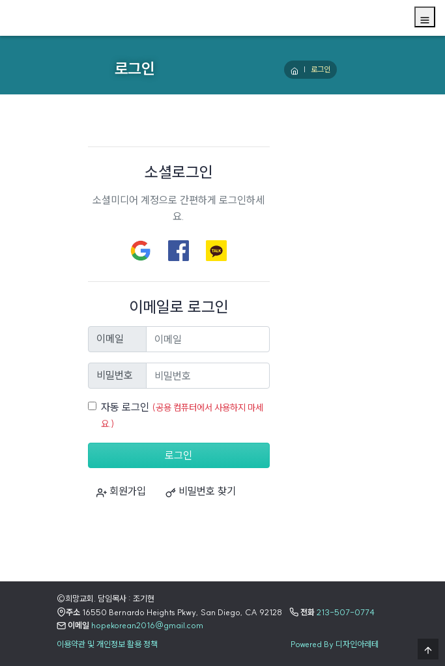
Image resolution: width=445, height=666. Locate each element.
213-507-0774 (346, 612)
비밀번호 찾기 (200, 490)
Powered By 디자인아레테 (335, 644)
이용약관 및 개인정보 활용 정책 (107, 644)
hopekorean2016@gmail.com (147, 625)
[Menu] (424, 17)
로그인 (178, 455)
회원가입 (121, 490)
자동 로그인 (125, 406)
